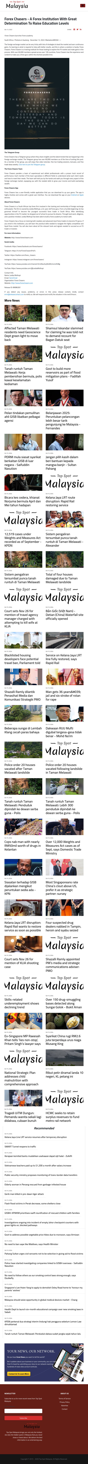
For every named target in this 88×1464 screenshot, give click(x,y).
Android (74, 195)
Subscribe (23, 1418)
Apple (81, 195)
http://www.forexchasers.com (22, 283)
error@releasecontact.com (14, 294)
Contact (64, 1409)
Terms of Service (65, 1398)
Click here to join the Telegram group (32, 164)
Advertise (64, 1405)
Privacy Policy (65, 1402)
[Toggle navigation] (82, 5)
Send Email (13, 278)
